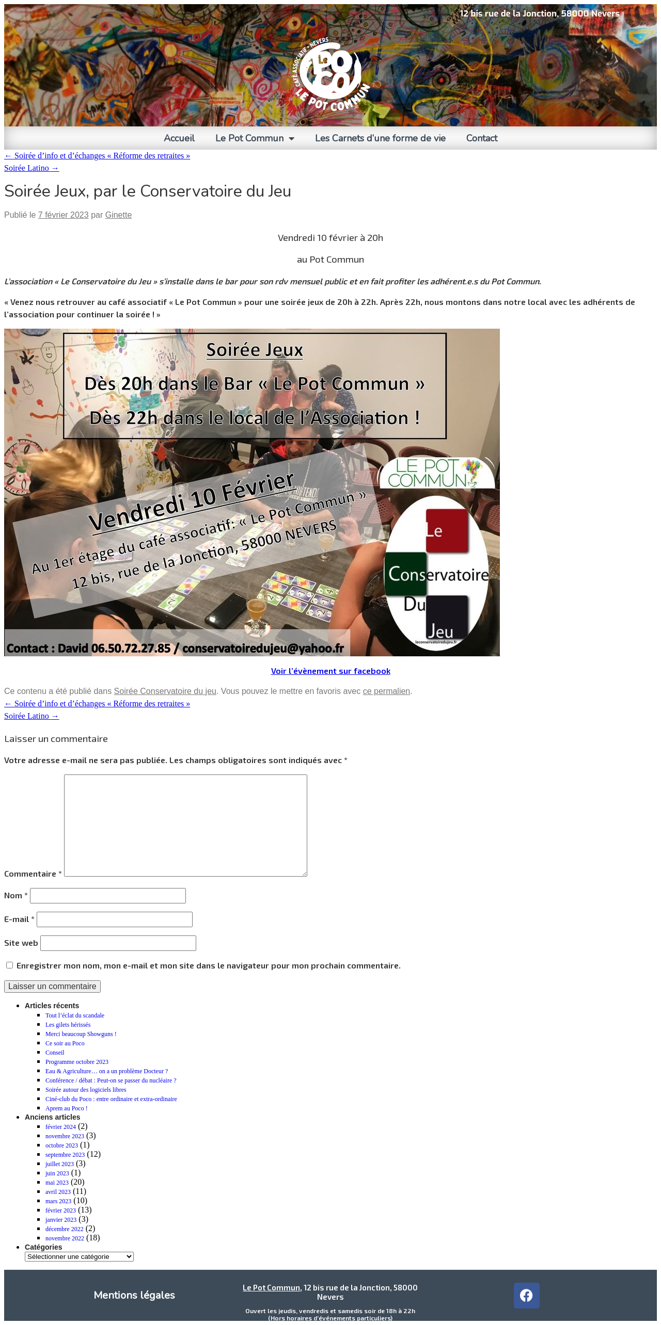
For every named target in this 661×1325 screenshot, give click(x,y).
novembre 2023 (64, 1136)
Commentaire (33, 873)
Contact (481, 138)
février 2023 (60, 1210)
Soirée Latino (31, 168)
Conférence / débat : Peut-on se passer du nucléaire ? (111, 1080)
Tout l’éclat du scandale (74, 1015)
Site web (21, 942)
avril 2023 (58, 1191)
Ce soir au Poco (65, 1043)
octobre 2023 (61, 1145)
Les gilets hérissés (67, 1024)
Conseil (55, 1052)
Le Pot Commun (254, 138)
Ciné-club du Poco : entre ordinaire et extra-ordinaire (111, 1099)
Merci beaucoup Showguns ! (81, 1034)
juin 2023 (57, 1173)
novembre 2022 (64, 1238)
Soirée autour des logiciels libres (86, 1089)
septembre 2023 (65, 1154)
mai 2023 (57, 1182)
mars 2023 (58, 1201)
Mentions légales (134, 1295)
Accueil (179, 138)
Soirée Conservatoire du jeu (165, 691)
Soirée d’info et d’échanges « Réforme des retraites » (97, 155)
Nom (16, 895)
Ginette (118, 215)
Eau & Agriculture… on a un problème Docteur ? (106, 1071)
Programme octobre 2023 (76, 1061)
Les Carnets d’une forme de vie (380, 138)
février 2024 (60, 1126)
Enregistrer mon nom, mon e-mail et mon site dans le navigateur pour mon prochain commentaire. (209, 965)
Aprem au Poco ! (66, 1108)
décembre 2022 (64, 1229)
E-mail (19, 919)
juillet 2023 (59, 1164)
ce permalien (387, 691)
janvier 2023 (60, 1219)
